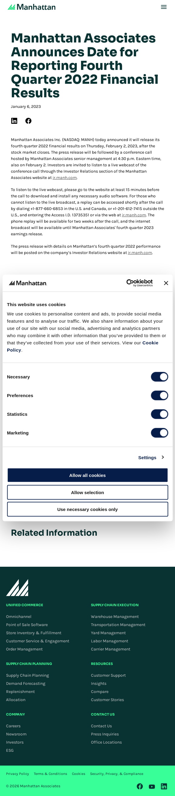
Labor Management (109, 641)
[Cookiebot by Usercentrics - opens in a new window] (126, 283)
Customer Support (108, 675)
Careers (13, 726)
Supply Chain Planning (27, 675)
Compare (100, 691)
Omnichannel (18, 616)
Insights (98, 683)
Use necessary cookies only (87, 509)
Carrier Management (110, 649)
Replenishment (20, 691)
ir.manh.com (65, 177)
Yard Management (108, 632)
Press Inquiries (105, 734)
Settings (147, 457)
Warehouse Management (115, 616)
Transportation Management (118, 624)
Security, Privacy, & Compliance (116, 774)
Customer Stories (107, 699)
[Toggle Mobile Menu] (163, 7)
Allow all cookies (87, 475)
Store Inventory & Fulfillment (33, 632)
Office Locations (106, 742)
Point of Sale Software (27, 624)
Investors (15, 742)
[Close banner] (166, 283)
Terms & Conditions (50, 774)
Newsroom (16, 734)
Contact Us (101, 726)
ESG (10, 750)
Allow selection (87, 492)
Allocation (15, 699)
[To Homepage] (17, 587)
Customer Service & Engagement (37, 641)
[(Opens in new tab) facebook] (28, 120)
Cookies (78, 774)
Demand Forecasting (25, 683)
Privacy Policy (17, 774)
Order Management (24, 649)
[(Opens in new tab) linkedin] (14, 120)
